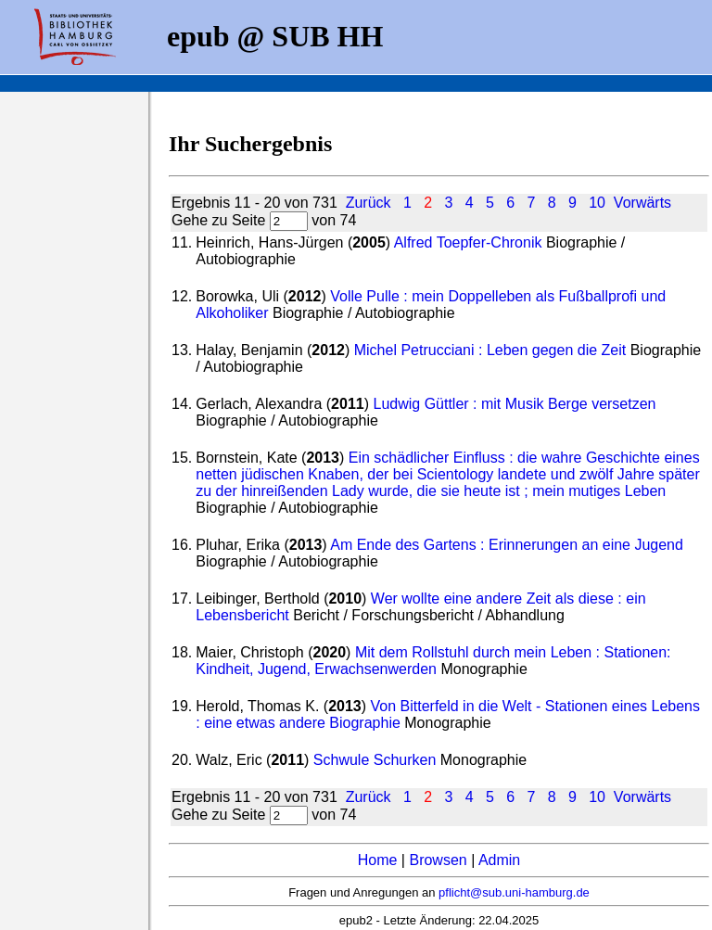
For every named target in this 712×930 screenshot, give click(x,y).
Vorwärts (642, 202)
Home (378, 860)
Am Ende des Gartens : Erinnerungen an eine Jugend (506, 545)
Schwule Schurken (375, 760)
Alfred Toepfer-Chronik (468, 242)
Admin (499, 860)
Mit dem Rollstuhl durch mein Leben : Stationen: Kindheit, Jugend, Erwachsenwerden (433, 660)
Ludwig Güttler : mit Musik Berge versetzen (514, 404)
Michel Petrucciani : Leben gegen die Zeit (490, 350)
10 (597, 202)
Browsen (437, 860)
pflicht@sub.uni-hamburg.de (514, 892)
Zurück (368, 202)
